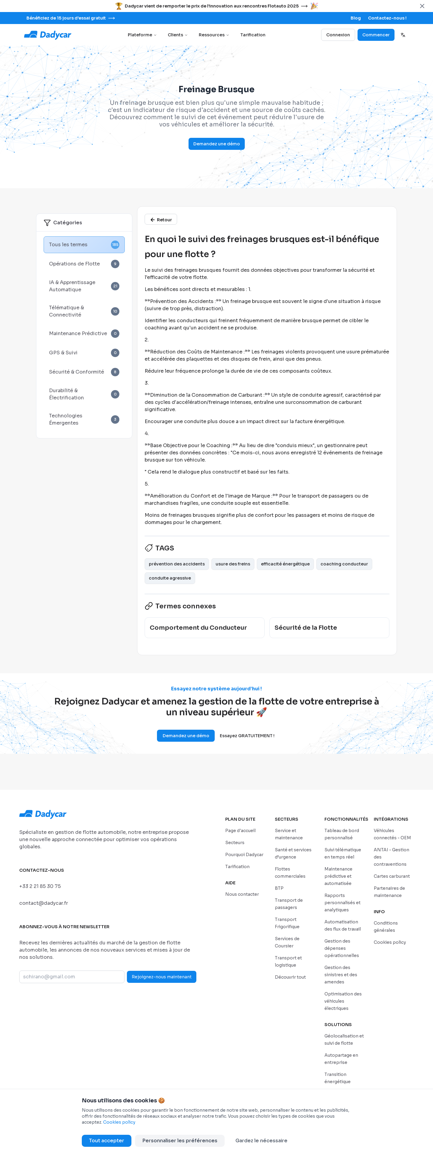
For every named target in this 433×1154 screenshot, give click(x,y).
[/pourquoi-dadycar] (244, 854)
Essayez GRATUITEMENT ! (247, 735)
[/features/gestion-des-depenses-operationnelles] (341, 948)
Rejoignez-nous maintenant (162, 977)
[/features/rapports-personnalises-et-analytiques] (342, 902)
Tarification (253, 35)
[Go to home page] (48, 35)
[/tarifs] (237, 866)
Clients (178, 35)
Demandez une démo (216, 144)
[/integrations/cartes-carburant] (392, 876)
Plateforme (142, 35)
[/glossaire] (161, 219)
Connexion (338, 35)
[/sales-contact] (387, 18)
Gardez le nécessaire (261, 1140)
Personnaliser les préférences (179, 1140)
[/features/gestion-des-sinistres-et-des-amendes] (340, 974)
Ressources (214, 35)
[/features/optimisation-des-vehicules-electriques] (343, 1001)
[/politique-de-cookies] (390, 942)
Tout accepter (106, 1140)
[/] (240, 830)
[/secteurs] (234, 842)
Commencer (376, 35)
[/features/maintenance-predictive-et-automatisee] (338, 876)
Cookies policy (119, 1122)
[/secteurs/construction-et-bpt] (279, 888)
